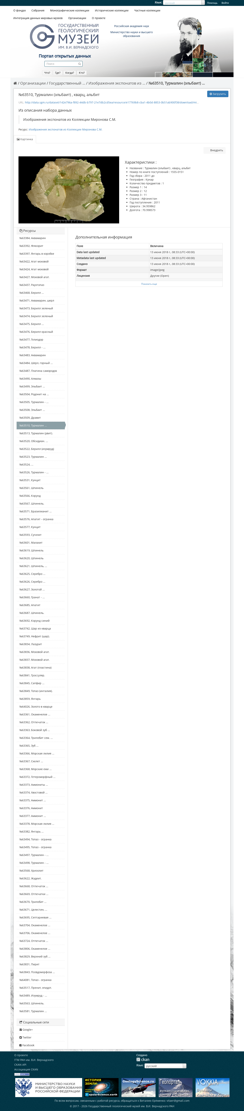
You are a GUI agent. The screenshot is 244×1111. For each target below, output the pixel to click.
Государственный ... (67, 83)
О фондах (19, 10)
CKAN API (20, 1064)
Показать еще (149, 283)
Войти (225, 3)
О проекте (98, 18)
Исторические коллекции (111, 10)
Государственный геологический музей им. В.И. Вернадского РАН (131, 1106)
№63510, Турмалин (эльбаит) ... (176, 83)
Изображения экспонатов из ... (116, 83)
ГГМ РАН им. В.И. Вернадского (34, 1060)
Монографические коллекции (69, 10)
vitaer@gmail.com (178, 1100)
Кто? (82, 72)
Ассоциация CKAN (26, 1069)
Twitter (25, 1037)
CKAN (142, 1059)
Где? (57, 72)
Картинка (25, 139)
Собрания (37, 10)
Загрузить (218, 94)
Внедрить (216, 150)
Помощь (212, 3)
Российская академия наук (131, 26)
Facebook (26, 1045)
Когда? (69, 72)
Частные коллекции (147, 10)
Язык (158, 2)
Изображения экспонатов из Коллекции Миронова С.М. (65, 129)
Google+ (26, 1029)
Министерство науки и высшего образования (131, 34)
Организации (77, 18)
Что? (47, 72)
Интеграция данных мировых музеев (38, 18)
